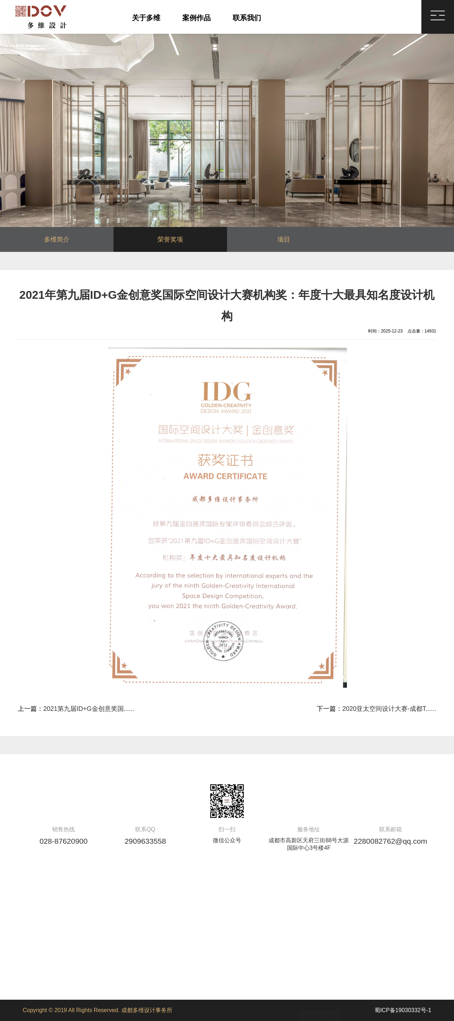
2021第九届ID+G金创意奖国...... (88, 708)
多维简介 (57, 239)
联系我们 (247, 18)
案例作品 (196, 18)
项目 (283, 239)
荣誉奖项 (170, 239)
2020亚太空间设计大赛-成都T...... (389, 708)
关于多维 (146, 18)
